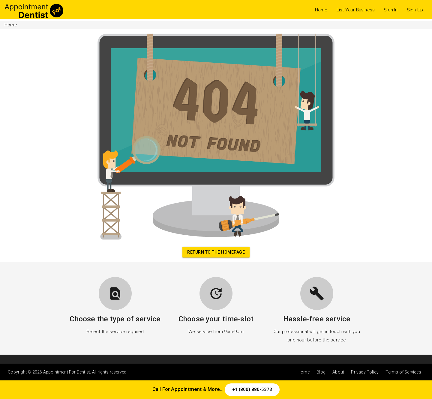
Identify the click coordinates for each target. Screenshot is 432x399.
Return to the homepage (216, 252)
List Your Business (356, 10)
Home (321, 10)
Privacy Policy (365, 372)
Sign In (391, 10)
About (338, 372)
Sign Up (415, 10)
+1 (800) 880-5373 (252, 389)
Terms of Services (403, 372)
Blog (321, 372)
